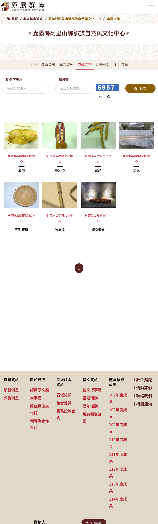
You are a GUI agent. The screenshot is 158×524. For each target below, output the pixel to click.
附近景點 (121, 64)
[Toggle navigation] (151, 7)
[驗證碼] (74, 89)
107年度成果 (118, 398)
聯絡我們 (144, 395)
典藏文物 (85, 64)
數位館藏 (144, 379)
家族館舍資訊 (33, 18)
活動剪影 (103, 64)
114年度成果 (118, 502)
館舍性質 (64, 402)
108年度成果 (118, 413)
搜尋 (140, 88)
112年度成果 (118, 472)
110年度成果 (118, 443)
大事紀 (35, 397)
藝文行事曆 (92, 389)
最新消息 (11, 389)
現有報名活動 (92, 417)
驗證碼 (64, 79)
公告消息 (11, 397)
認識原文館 (39, 389)
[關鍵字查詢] (26, 89)
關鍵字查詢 (14, 79)
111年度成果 (118, 458)
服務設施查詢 (65, 414)
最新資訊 (48, 64)
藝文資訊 (66, 64)
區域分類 (64, 394)
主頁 (33, 64)
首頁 (14, 18)
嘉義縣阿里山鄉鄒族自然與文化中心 (74, 18)
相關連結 (144, 403)
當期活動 (90, 397)
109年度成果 (118, 428)
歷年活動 (90, 406)
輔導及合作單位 (39, 424)
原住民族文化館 (39, 409)
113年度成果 (118, 487)
